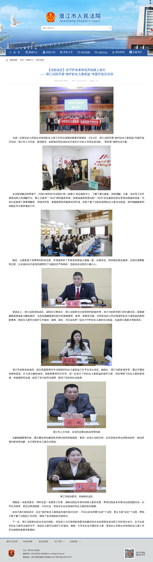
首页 (22, 60)
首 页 (14, 52)
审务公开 (66, 52)
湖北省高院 (43, 541)
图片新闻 (40, 60)
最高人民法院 (12, 541)
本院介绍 (49, 52)
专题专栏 (136, 52)
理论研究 (118, 52)
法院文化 (101, 52)
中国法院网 (27, 541)
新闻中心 (31, 52)
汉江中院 (59, 541)
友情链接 (75, 541)
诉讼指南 (83, 52)
